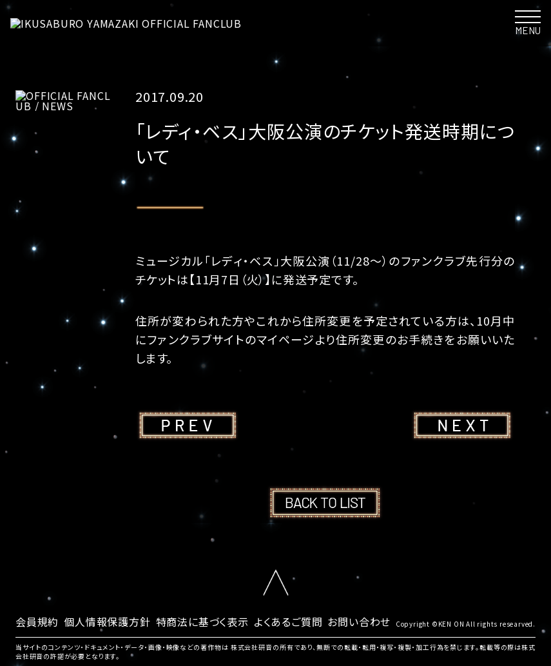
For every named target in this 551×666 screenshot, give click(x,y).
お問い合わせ (359, 621)
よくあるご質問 (288, 621)
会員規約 (37, 621)
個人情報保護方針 (107, 621)
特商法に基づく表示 (202, 621)
